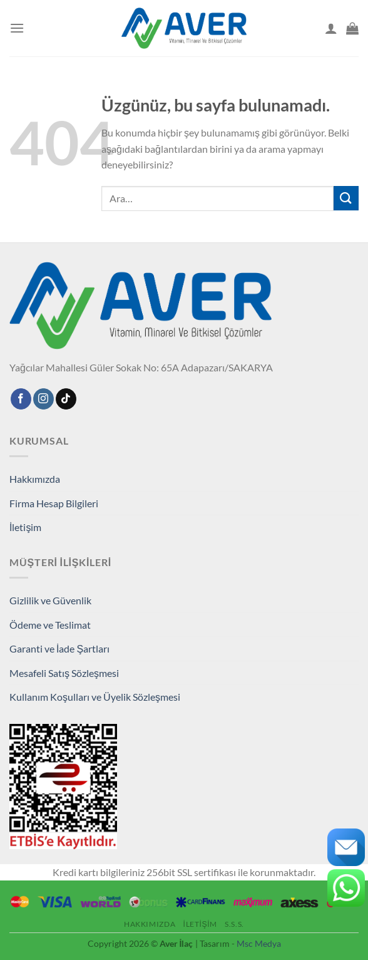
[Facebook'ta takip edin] (21, 399)
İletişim (25, 527)
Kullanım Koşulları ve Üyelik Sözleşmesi (94, 697)
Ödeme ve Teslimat (50, 625)
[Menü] (16, 28)
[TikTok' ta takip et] (66, 399)
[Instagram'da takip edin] (43, 399)
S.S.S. (234, 924)
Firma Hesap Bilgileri (53, 503)
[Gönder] (346, 198)
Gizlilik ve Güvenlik (50, 600)
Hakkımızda (34, 479)
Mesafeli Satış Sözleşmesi (64, 673)
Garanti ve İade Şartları (59, 648)
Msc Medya (259, 943)
